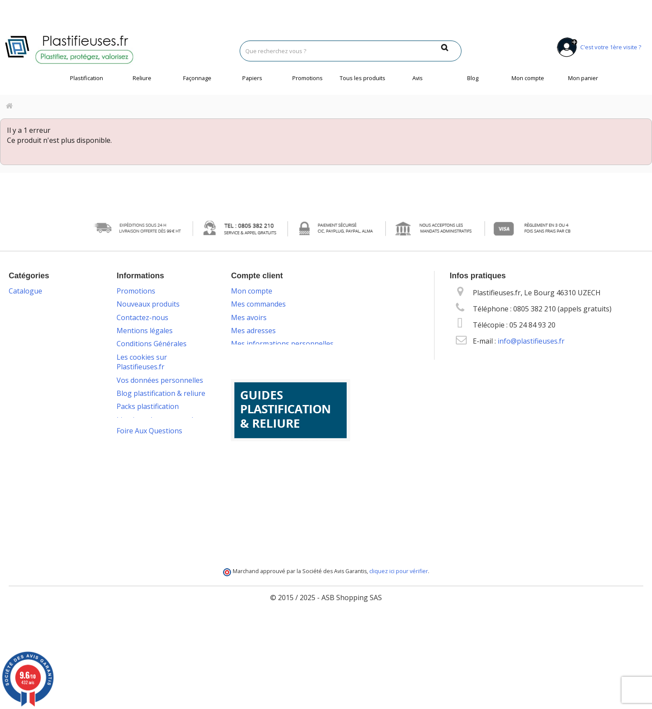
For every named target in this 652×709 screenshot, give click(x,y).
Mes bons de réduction (268, 357)
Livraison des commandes (159, 420)
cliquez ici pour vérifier (398, 660)
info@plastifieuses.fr (531, 341)
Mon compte (528, 78)
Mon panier (583, 78)
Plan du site (135, 515)
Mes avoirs (249, 317)
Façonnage (197, 78)
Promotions (307, 78)
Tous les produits (362, 78)
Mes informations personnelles (282, 343)
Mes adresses (253, 330)
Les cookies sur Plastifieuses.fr (142, 361)
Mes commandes (258, 304)
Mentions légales (145, 330)
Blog (472, 78)
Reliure (142, 78)
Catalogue (25, 291)
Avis (417, 78)
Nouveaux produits (148, 304)
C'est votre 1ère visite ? (597, 47)
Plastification (86, 78)
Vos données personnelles (160, 380)
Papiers (252, 78)
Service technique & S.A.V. (157, 456)
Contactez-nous (142, 317)
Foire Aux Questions (149, 541)
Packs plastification (148, 406)
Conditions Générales (152, 343)
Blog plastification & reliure (161, 393)
